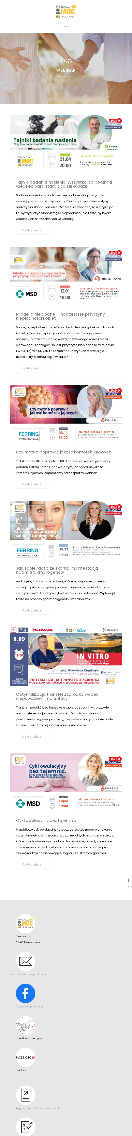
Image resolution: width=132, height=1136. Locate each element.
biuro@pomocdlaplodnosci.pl (30, 974)
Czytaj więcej (32, 230)
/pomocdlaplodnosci (29, 1006)
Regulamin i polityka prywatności (37, 1108)
